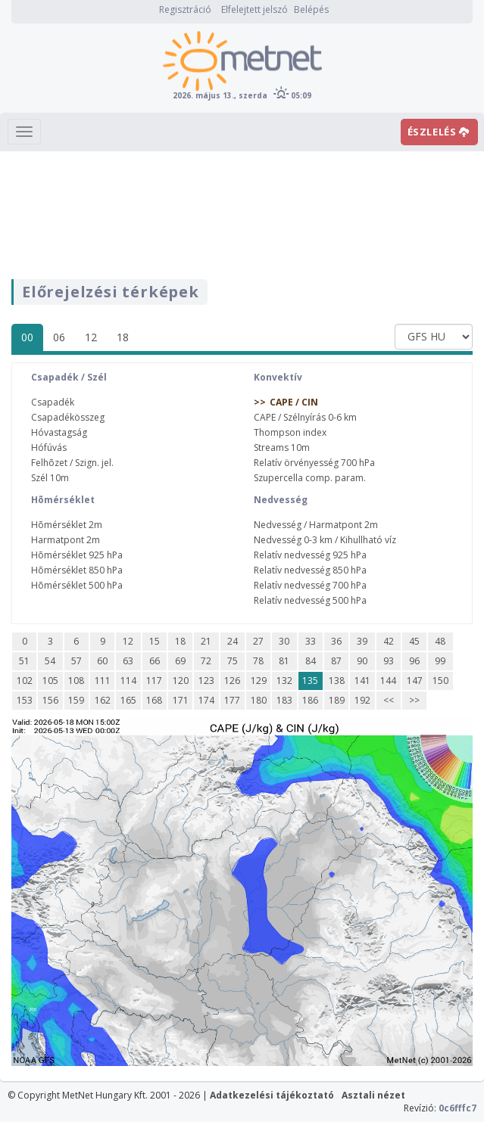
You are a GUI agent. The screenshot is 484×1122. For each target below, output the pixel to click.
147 (415, 680)
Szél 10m (50, 477)
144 (388, 680)
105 (50, 680)
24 (232, 641)
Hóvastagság (59, 432)
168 (154, 700)
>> (414, 700)
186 (310, 700)
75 (232, 660)
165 (128, 700)
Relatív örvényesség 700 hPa (314, 462)
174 (206, 700)
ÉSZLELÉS (438, 131)
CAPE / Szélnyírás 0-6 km (305, 417)
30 (284, 641)
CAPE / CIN (294, 402)
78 (258, 660)
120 (181, 680)
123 (206, 680)
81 (284, 660)
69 (180, 660)
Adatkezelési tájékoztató (272, 1095)
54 (50, 660)
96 (414, 660)
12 (91, 337)
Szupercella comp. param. (310, 477)
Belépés (311, 9)
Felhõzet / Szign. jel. (72, 462)
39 (362, 641)
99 (440, 660)
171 (181, 700)
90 (362, 660)
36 (336, 641)
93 (388, 660)
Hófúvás (49, 447)
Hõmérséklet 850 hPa (77, 570)
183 (284, 700)
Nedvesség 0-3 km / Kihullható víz (325, 539)
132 (284, 680)
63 (128, 660)
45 (414, 641)
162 (103, 700)
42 (388, 641)
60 (102, 660)
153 (25, 700)
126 (232, 680)
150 (440, 680)
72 (206, 660)
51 (24, 660)
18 (123, 337)
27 (258, 641)
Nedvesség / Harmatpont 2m (316, 524)
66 (154, 660)
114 (128, 680)
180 (259, 700)
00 (27, 337)
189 (337, 700)
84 (310, 660)
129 (259, 680)
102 (25, 680)
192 (362, 700)
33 (310, 641)
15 (154, 641)
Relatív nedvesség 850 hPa (310, 570)
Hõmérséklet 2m (66, 524)
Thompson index (290, 432)
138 (337, 680)
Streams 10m (282, 447)
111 (103, 680)
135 (310, 680)
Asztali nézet (373, 1095)
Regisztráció (185, 9)
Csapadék (52, 402)
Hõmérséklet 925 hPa (77, 555)
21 (206, 641)
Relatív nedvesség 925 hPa (310, 555)
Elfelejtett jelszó (254, 9)
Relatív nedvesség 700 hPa (310, 585)
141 (362, 680)
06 (59, 337)
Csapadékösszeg (68, 417)
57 (76, 660)
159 (76, 700)
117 (154, 680)
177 (232, 700)
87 (336, 660)
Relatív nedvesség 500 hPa (310, 600)
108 (76, 680)
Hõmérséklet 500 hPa (77, 585)
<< (388, 700)
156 (50, 700)
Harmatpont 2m (65, 539)
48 (440, 641)
